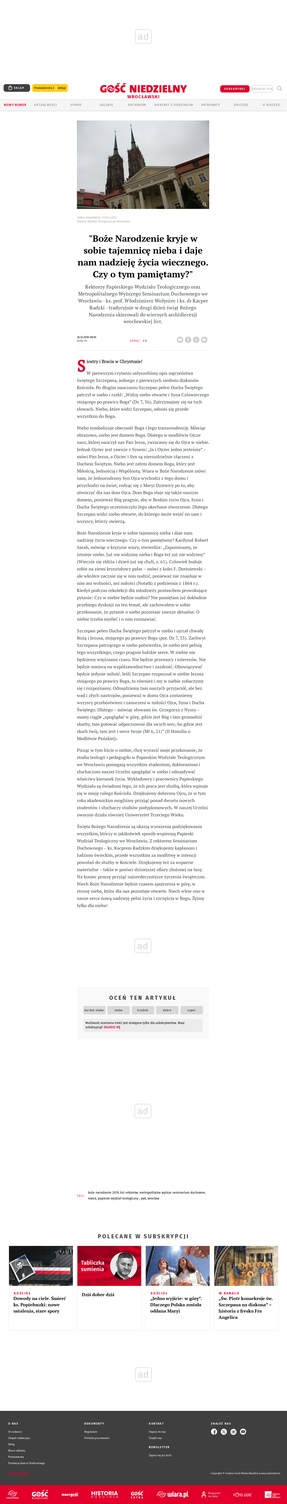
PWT (143, 1198)
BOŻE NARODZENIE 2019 (103, 1193)
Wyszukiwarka (279, 88)
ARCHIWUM (137, 105)
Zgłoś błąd (18, 1473)
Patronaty (210, 105)
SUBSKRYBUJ (234, 88)
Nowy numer (15, 105)
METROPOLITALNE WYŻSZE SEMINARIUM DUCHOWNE (172, 1193)
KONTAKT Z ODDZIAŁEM (173, 105)
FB (189, 338)
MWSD (92, 1198)
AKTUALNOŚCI (45, 105)
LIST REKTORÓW (129, 1193)
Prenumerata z (50, 88)
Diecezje (241, 105)
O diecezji (271, 105)
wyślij (205, 338)
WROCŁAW (153, 1198)
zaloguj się (262, 88)
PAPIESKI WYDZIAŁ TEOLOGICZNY (118, 1198)
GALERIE (106, 105)
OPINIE (76, 105)
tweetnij (197, 338)
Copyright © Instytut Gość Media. (230, 1473)
